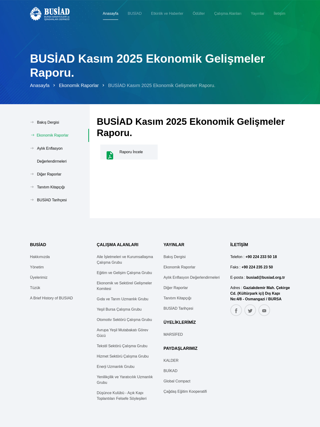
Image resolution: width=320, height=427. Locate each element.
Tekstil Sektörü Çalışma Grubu (122, 346)
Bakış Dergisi (48, 122)
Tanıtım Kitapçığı (51, 187)
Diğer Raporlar (49, 174)
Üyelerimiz (39, 277)
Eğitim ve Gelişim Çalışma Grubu (124, 272)
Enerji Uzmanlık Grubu (115, 366)
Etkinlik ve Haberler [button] (167, 13)
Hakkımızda (40, 257)
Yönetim (37, 267)
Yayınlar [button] (257, 13)
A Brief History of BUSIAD (51, 298)
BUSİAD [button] (135, 13)
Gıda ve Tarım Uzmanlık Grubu (122, 299)
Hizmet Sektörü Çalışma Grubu (123, 356)
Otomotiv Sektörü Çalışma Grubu (124, 319)
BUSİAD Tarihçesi (52, 200)
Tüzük (35, 288)
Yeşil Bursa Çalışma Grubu (119, 309)
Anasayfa (111, 13)
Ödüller (199, 13)
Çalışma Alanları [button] (228, 13)
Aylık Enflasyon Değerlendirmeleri (52, 154)
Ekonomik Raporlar (79, 85)
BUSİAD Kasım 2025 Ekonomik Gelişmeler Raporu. (161, 85)
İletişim (279, 13)
